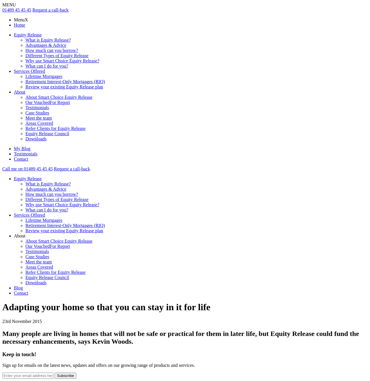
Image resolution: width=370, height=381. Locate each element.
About (19, 92)
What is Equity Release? (48, 40)
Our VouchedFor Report (47, 102)
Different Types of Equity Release (56, 55)
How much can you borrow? (51, 50)
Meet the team (38, 118)
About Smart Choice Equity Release (58, 97)
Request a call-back (50, 10)
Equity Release (28, 34)
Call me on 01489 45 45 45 (27, 168)
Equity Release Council (47, 133)
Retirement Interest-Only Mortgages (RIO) (65, 81)
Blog (18, 287)
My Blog (22, 148)
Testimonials (37, 107)
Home (19, 25)
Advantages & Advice (45, 45)
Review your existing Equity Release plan (64, 86)
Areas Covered (39, 123)
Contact (21, 159)
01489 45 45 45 (16, 10)
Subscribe (65, 375)
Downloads (36, 138)
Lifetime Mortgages (43, 76)
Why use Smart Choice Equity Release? (62, 60)
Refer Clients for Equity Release (55, 128)
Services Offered (29, 71)
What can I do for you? (46, 66)
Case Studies (37, 112)
